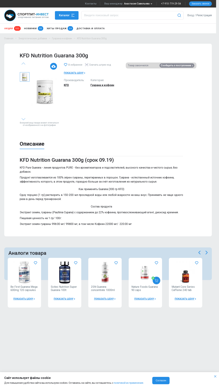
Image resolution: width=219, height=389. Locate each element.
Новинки (33, 28)
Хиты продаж (60, 28)
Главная (8, 38)
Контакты (90, 3)
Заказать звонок (200, 3)
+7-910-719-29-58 (171, 3)
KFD (66, 85)
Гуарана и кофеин (62, 38)
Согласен (161, 380)
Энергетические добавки (32, 38)
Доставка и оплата (90, 28)
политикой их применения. (129, 382)
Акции (12, 28)
